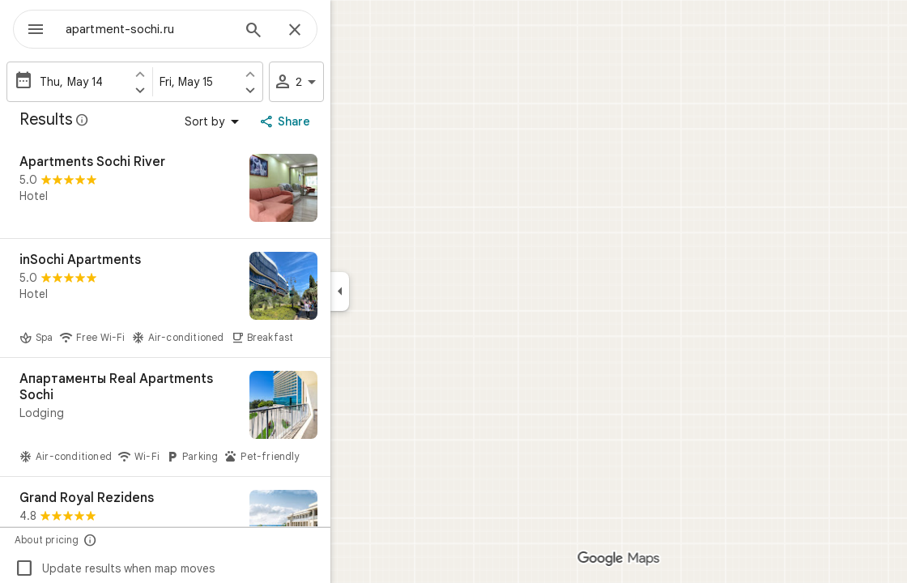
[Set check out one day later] (308, 90)
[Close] (353, 31)
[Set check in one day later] (198, 90)
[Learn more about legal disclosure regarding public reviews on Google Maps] (141, 120)
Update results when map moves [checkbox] (173, 568)
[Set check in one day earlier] (198, 74)
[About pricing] (148, 540)
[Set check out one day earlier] (308, 74)
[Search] (311, 32)
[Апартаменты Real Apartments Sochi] (223, 417)
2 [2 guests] (355, 81)
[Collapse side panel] (398, 291)
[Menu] (29, 27)
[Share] (345, 121)
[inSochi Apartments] (223, 298)
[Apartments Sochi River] (223, 189)
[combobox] (190, 29)
